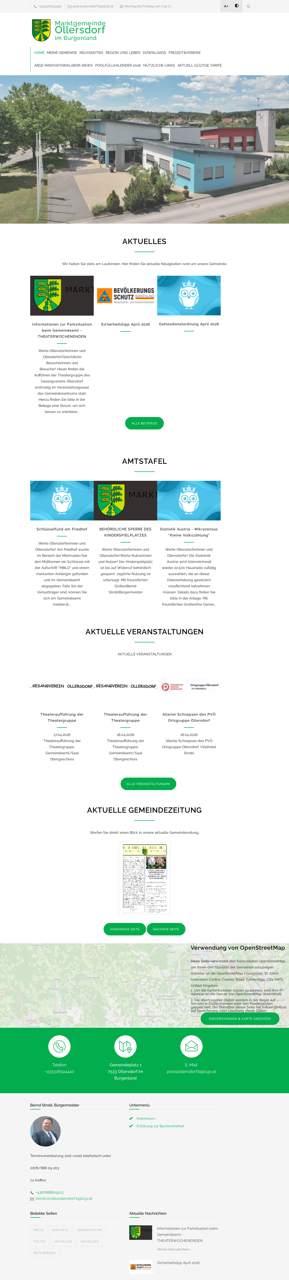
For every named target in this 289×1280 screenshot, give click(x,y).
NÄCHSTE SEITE (166, 929)
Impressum (146, 1118)
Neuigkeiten (91, 53)
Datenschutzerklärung (210, 1269)
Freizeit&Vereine (185, 53)
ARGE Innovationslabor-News (63, 65)
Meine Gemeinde (62, 53)
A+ (226, 6)
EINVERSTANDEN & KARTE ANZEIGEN (240, 1019)
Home (39, 53)
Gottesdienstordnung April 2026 (189, 324)
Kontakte (60, 1205)
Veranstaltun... (90, 1205)
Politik (40, 1217)
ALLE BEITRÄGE (144, 423)
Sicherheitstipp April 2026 (125, 324)
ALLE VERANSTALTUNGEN (148, 784)
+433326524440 (49, 6)
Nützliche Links (159, 65)
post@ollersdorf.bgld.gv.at (93, 6)
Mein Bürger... (46, 1228)
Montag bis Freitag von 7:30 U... (149, 6)
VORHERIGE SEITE (125, 929)
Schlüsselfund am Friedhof (62, 529)
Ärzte (39, 1205)
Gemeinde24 (101, 1269)
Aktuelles (63, 1217)
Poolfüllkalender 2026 (118, 65)
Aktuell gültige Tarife (200, 65)
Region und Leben (123, 53)
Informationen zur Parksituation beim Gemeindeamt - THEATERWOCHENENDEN (62, 330)
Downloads (154, 53)
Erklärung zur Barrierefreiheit (160, 1126)
